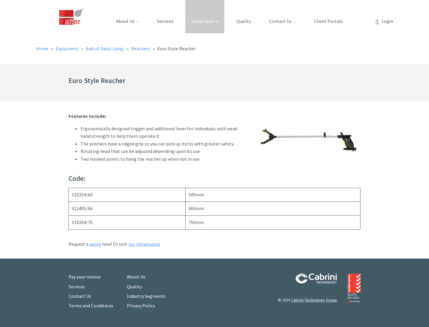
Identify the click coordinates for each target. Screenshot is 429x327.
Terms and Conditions (91, 306)
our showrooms (144, 244)
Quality (243, 21)
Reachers (141, 48)
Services (165, 21)
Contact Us (282, 21)
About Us (127, 21)
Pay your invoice (85, 277)
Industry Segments (146, 296)
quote (95, 244)
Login (384, 21)
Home (42, 48)
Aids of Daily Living (105, 48)
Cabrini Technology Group (314, 300)
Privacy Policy (141, 306)
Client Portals (328, 21)
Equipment (204, 21)
